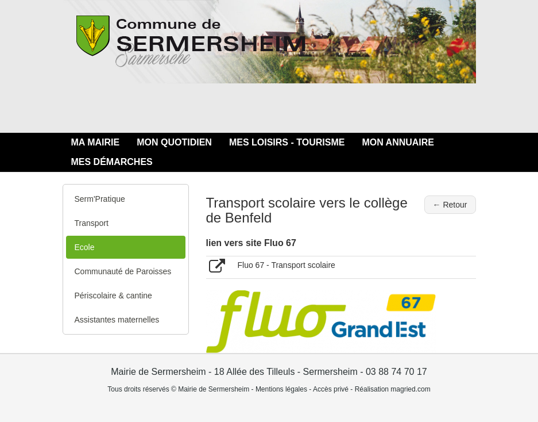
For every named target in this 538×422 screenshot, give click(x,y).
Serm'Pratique (100, 199)
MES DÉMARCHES (112, 162)
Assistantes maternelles (117, 319)
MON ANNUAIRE (398, 142)
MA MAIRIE (95, 142)
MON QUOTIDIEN (174, 142)
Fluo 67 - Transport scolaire (286, 265)
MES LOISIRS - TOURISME (287, 142)
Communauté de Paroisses (123, 271)
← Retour (450, 204)
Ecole (85, 247)
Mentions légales (281, 389)
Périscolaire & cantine (113, 295)
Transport (92, 223)
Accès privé (331, 389)
